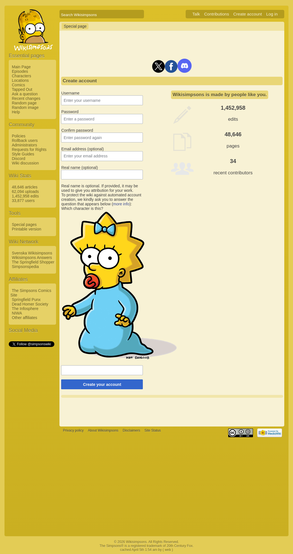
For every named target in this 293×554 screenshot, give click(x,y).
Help (16, 112)
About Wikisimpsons (103, 430)
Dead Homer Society (30, 304)
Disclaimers (131, 430)
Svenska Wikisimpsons (32, 253)
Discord (18, 158)
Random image (25, 107)
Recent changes (26, 98)
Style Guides (23, 154)
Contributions (216, 14)
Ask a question (25, 94)
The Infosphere (25, 308)
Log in (272, 14)
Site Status (153, 430)
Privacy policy (73, 430)
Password (69, 111)
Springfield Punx (26, 299)
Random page (24, 103)
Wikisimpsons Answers (32, 257)
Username (70, 93)
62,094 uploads (25, 191)
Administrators (24, 145)
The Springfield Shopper (33, 262)
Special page (75, 26)
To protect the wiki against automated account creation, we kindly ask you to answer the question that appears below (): (101, 199)
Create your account (102, 384)
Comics (18, 85)
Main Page (21, 67)
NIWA (17, 313)
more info (121, 204)
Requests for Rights (29, 149)
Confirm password (77, 130)
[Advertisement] (31, 432)
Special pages (24, 224)
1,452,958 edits (25, 196)
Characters (21, 76)
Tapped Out (22, 89)
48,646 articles (24, 187)
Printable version (26, 229)
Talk (196, 14)
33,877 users (23, 200)
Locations (20, 80)
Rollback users (25, 140)
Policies (18, 136)
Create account (247, 14)
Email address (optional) (82, 149)
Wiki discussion (25, 163)
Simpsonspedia (25, 266)
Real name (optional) (79, 167)
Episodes (20, 71)
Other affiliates (24, 317)
